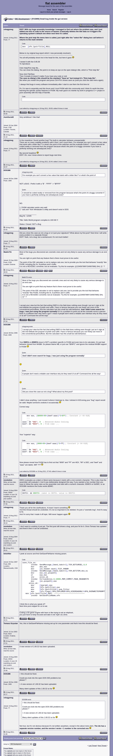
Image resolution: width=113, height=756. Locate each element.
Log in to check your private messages (52, 12)
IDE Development (22, 19)
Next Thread (102, 745)
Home (49, 10)
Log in (69, 12)
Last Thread (93, 745)
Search (54, 10)
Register (61, 10)
